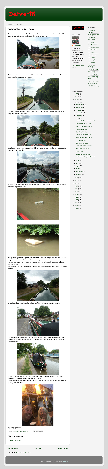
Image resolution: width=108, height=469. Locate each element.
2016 (76, 180)
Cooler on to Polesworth (83, 135)
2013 (76, 189)
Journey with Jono (94, 34)
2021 (76, 94)
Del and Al (78, 45)
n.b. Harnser (92, 55)
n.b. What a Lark (93, 81)
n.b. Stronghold (93, 69)
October (79, 110)
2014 (76, 186)
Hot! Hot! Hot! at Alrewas (84, 146)
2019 (76, 99)
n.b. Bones (91, 42)
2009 (76, 200)
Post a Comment (15, 440)
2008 (76, 202)
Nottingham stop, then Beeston (86, 157)
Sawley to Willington (82, 148)
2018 (76, 102)
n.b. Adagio (91, 37)
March (78, 168)
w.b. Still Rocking (93, 86)
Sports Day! (80, 151)
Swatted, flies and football (84, 137)
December (79, 104)
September (80, 113)
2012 (76, 191)
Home (38, 448)
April (78, 166)
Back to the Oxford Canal (84, 126)
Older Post (63, 448)
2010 (76, 197)
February (79, 171)
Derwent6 (22, 14)
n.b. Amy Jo (92, 40)
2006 (76, 208)
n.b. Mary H (91, 60)
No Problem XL (93, 83)
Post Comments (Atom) (23, 453)
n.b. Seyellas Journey (92, 65)
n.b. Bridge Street (93, 47)
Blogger (65, 461)
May (77, 163)
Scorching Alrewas (82, 143)
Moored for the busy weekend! (85, 121)
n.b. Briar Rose (93, 45)
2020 (76, 96)
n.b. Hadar (91, 52)
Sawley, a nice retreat (83, 154)
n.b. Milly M (91, 62)
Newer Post (13, 448)
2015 (76, 183)
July (77, 118)
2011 (76, 194)
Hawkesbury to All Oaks (83, 123)
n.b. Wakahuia (92, 74)
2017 (76, 177)
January (79, 174)
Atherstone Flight (81, 129)
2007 (76, 205)
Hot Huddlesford (81, 140)
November (79, 107)
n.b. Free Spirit (92, 50)
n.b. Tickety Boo (93, 72)
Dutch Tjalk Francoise (91, 31)
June (78, 160)
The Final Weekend (82, 132)
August (78, 115)
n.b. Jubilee (91, 57)
